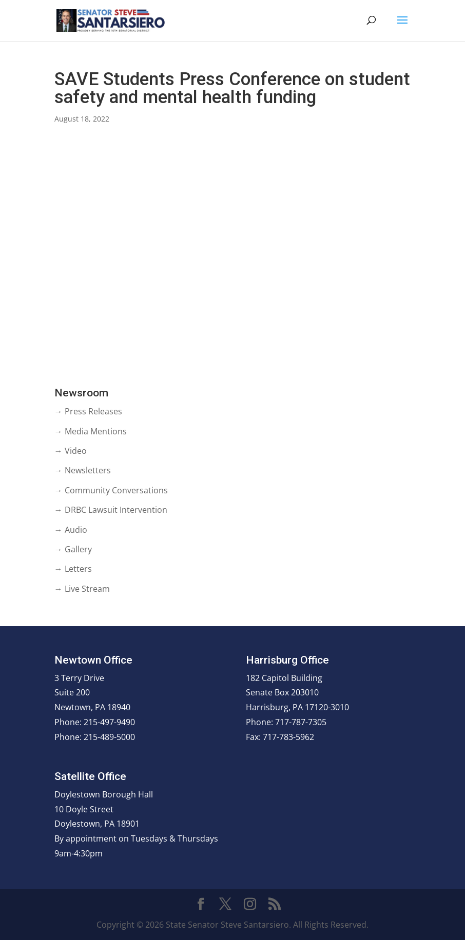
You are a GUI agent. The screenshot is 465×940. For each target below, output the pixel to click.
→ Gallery (73, 549)
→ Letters (73, 568)
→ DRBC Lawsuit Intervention (110, 509)
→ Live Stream (82, 588)
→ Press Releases (88, 411)
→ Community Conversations (111, 490)
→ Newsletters (82, 470)
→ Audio (70, 529)
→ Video (70, 450)
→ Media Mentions (90, 431)
